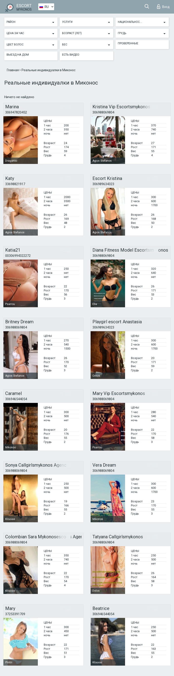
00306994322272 (18, 256)
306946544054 (16, 399)
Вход (163, 6)
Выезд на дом (18, 54)
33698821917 (15, 184)
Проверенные (128, 43)
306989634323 (103, 184)
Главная (13, 70)
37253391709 (15, 614)
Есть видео (70, 54)
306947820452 (16, 112)
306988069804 (103, 112)
